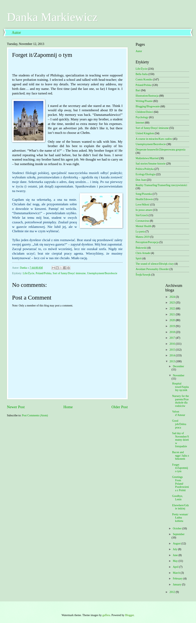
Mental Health (143, 226)
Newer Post (16, 407)
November (178, 375)
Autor (16, 32)
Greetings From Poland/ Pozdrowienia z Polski (180, 484)
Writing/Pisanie (144, 101)
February (178, 578)
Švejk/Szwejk (143, 274)
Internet (140, 122)
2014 (172, 355)
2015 (172, 349)
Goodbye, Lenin (177, 498)
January (177, 584)
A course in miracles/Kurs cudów (154, 138)
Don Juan (141, 179)
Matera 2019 (142, 236)
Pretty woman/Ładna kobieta (180, 517)
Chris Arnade (143, 253)
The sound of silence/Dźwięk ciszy (155, 263)
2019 (172, 326)
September (179, 534)
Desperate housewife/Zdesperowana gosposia (160, 149)
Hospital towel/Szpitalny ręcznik (180, 387)
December (178, 366)
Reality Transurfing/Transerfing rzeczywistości (161, 185)
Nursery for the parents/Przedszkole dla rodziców (180, 401)
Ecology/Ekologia (145, 174)
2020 (172, 320)
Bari (138, 90)
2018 (172, 332)
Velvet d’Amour (178, 413)
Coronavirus (142, 220)
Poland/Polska (43, 273)
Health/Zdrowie (144, 199)
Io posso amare (144, 209)
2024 (172, 296)
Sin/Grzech (142, 215)
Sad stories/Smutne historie (151, 163)
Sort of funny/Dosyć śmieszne (69, 273)
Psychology (142, 117)
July (175, 549)
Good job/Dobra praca (179, 424)
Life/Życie (28, 273)
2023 (172, 302)
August (177, 543)
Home (68, 407)
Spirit (139, 258)
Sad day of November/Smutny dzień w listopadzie (180, 440)
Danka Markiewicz (52, 17)
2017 (172, 337)
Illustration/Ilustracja (147, 95)
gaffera (106, 615)
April (176, 566)
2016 (172, 343)
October (177, 528)
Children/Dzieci (144, 111)
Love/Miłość (143, 204)
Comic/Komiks (144, 79)
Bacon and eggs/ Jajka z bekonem (180, 455)
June (176, 555)
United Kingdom (145, 133)
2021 (172, 314)
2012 (172, 592)
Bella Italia (142, 74)
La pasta (140, 231)
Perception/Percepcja (147, 242)
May (176, 560)
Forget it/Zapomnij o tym (180, 468)
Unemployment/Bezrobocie (102, 273)
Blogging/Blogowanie (148, 106)
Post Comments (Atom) (35, 415)
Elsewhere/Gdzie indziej (180, 507)
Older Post (119, 407)
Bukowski (141, 247)
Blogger (129, 615)
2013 (172, 361)
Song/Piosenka (144, 193)
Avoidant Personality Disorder (152, 269)
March (177, 572)
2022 (172, 308)
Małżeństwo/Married (147, 158)
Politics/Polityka (145, 168)
